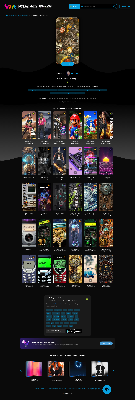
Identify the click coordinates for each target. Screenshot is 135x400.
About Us (43, 388)
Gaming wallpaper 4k (34, 90)
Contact (37, 388)
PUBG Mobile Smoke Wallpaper (44, 178)
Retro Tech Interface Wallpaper (90, 250)
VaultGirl (72, 73)
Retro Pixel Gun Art (75, 177)
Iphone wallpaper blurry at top (76, 93)
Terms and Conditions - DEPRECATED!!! (59, 388)
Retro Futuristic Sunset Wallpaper (106, 178)
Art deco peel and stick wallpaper (82, 90)
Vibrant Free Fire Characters (44, 142)
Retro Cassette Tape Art (60, 214)
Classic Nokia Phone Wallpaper (44, 285)
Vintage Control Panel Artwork (29, 214)
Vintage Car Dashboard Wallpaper (60, 250)
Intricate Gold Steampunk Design (106, 250)
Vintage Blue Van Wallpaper (91, 285)
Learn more (106, 343)
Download (67, 64)
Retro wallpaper (23, 15)
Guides (98, 388)
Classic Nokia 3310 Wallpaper (29, 285)
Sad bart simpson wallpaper (58, 93)
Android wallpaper (59, 304)
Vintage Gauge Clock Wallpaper (106, 285)
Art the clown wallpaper (65, 90)
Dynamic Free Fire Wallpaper (91, 178)
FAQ (93, 388)
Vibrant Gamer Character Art (29, 142)
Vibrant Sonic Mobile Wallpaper (90, 142)
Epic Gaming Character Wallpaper (59, 142)
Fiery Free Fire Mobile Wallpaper (106, 142)
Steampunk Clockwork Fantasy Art (29, 178)
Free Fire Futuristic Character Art (75, 250)
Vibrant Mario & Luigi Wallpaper (75, 142)
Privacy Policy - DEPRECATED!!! (81, 388)
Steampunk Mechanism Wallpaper (106, 214)
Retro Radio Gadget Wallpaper (44, 250)
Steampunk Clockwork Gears (75, 285)
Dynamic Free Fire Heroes (44, 214)
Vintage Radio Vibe (29, 249)
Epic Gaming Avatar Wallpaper (60, 178)
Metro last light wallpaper (99, 90)
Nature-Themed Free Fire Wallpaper (75, 214)
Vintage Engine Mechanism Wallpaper (90, 214)
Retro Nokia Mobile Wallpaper (60, 285)
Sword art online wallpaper (49, 90)
